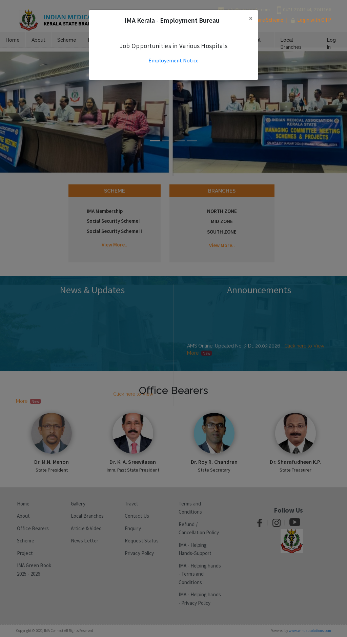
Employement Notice (173, 60)
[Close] (251, 18)
